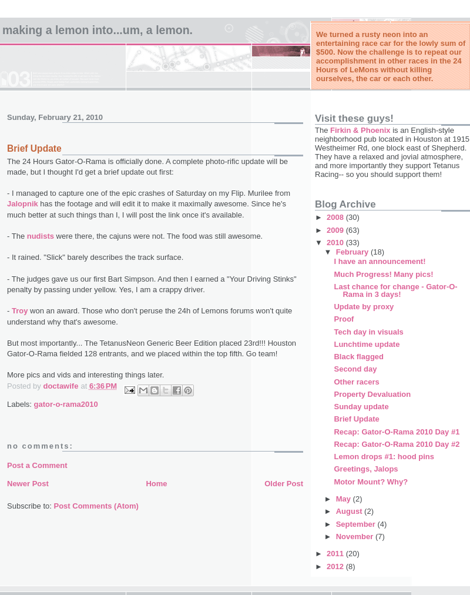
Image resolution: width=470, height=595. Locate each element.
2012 (336, 566)
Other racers (356, 381)
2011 (336, 553)
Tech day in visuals (368, 331)
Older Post (283, 483)
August (350, 511)
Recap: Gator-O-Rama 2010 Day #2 (396, 444)
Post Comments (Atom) (96, 506)
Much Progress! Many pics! (383, 274)
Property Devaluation (372, 394)
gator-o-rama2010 (66, 404)
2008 (336, 217)
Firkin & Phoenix (360, 130)
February (353, 252)
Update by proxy (364, 306)
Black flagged (359, 356)
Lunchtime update (367, 344)
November (355, 536)
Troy (20, 310)
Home (156, 483)
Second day (355, 369)
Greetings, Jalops (366, 468)
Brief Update (356, 419)
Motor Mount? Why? (371, 481)
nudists (40, 236)
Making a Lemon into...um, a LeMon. (97, 30)
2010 (336, 242)
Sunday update (361, 406)
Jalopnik (22, 203)
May (344, 498)
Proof (344, 319)
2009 (336, 230)
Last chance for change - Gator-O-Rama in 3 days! (395, 290)
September (357, 524)
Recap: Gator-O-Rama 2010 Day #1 (396, 431)
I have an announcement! (379, 261)
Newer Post (28, 483)
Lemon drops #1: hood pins (384, 456)
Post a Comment (37, 465)
